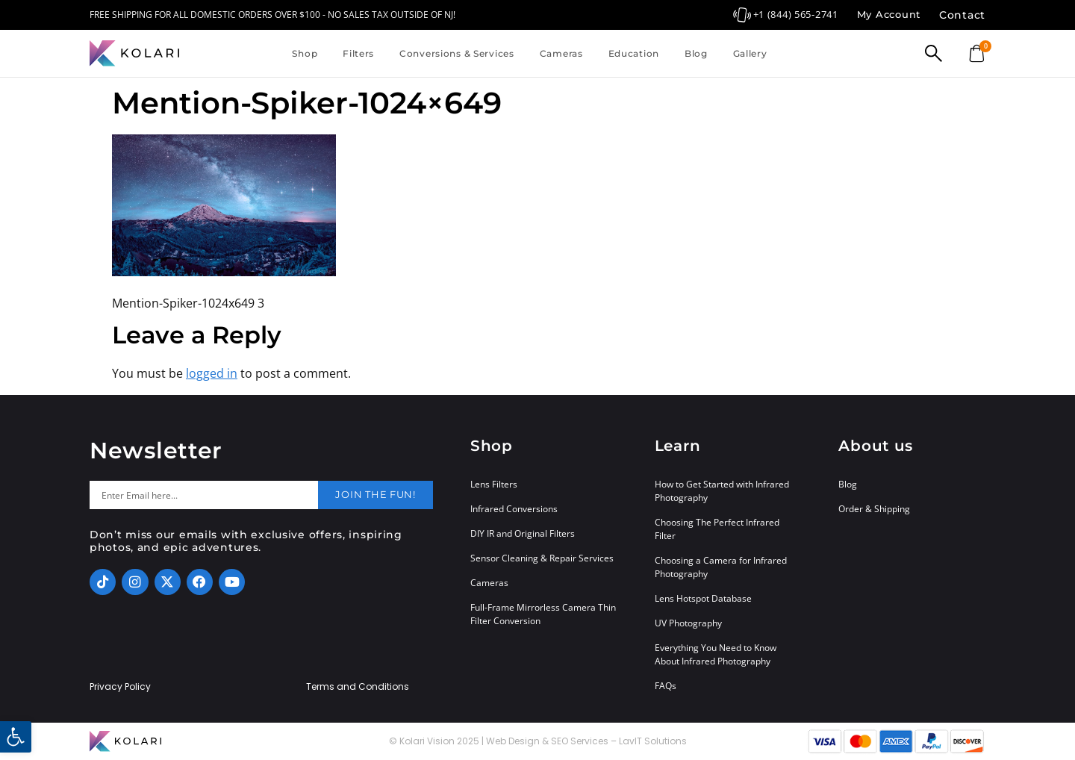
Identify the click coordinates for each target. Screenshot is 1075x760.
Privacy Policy (120, 687)
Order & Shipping (874, 508)
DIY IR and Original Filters (522, 533)
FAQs (665, 685)
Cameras (561, 53)
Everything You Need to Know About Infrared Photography (715, 654)
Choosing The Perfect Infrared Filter (717, 529)
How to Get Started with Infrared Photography (722, 491)
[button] (15, 737)
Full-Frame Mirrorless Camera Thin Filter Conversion (543, 614)
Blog (696, 53)
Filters (358, 53)
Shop (304, 53)
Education (633, 53)
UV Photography (688, 623)
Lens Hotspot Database (703, 598)
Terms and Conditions (357, 687)
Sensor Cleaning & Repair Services (542, 558)
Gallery (750, 53)
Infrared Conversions (514, 508)
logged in (211, 373)
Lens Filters (493, 484)
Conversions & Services (456, 53)
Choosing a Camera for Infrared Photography (721, 567)
